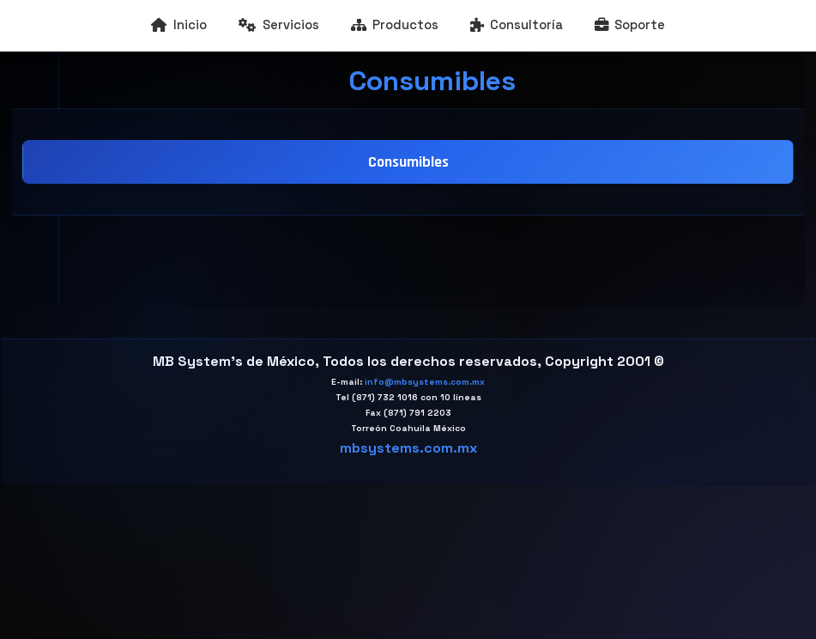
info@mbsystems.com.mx (425, 381)
